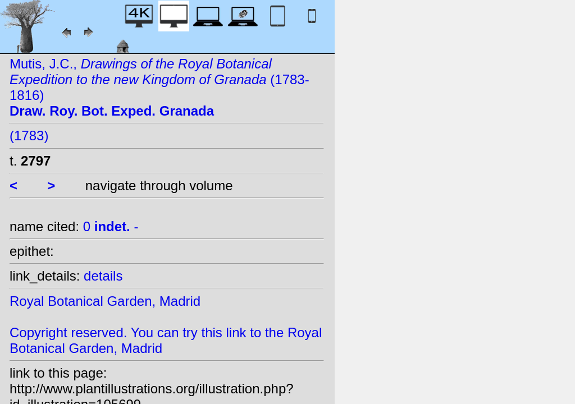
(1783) (29, 135)
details (103, 275)
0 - (111, 226)
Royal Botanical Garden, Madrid (105, 301)
